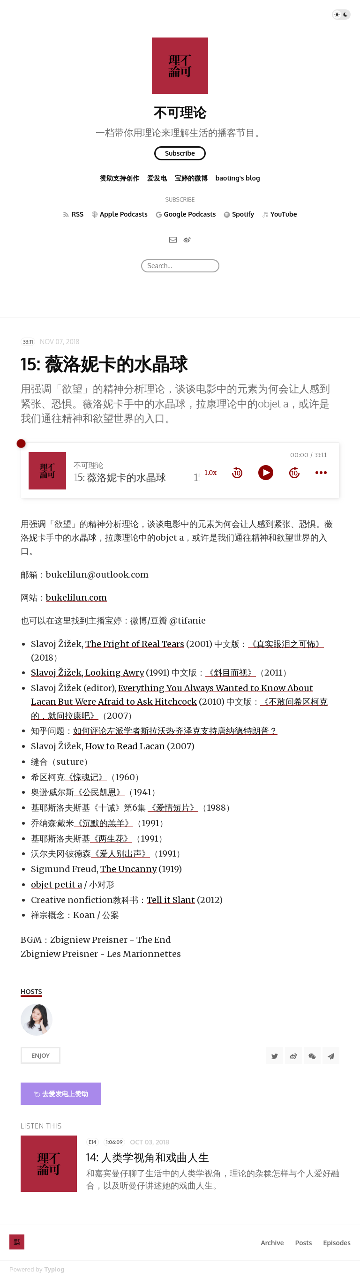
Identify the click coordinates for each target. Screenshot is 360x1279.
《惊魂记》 (86, 777)
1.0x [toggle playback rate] (210, 472)
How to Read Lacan (125, 746)
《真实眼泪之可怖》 (286, 644)
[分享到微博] (293, 1055)
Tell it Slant (171, 900)
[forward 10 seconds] (294, 472)
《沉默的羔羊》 (103, 823)
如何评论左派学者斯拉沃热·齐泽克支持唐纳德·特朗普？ (175, 730)
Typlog (54, 1269)
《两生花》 (111, 838)
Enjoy (40, 1055)
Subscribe (180, 153)
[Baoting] (36, 1020)
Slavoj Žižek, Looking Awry (87, 672)
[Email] (173, 239)
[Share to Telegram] (330, 1055)
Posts (303, 1243)
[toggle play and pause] (266, 472)
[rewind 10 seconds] (237, 472)
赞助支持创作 (119, 178)
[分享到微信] (312, 1055)
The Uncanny (128, 869)
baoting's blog (238, 178)
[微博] (187, 239)
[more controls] (321, 472)
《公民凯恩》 (99, 792)
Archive (272, 1243)
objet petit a (56, 884)
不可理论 (180, 112)
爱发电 (157, 178)
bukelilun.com (76, 597)
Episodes (337, 1243)
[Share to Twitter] (274, 1055)
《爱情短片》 (173, 807)
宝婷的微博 (191, 178)
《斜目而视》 (230, 672)
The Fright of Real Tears (134, 644)
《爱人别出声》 (120, 853)
